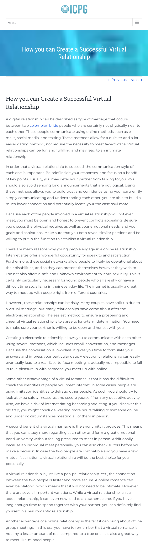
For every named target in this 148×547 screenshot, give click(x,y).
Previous (119, 80)
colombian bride (44, 125)
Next (134, 80)
